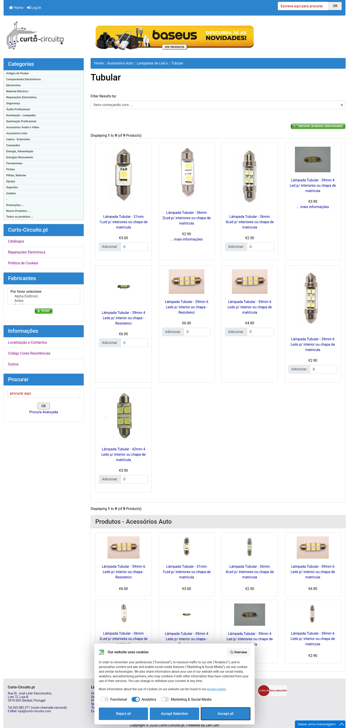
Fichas (10, 169)
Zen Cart (212, 725)
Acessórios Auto (16, 133)
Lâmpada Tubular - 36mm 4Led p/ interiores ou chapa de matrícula (250, 222)
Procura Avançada (43, 412)
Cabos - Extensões (18, 139)
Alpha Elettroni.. (43, 296)
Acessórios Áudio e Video (22, 127)
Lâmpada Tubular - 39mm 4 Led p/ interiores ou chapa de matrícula (313, 185)
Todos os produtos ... (19, 216)
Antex (43, 301)
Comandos (13, 145)
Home (16, 8)
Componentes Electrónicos (23, 79)
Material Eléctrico (17, 91)
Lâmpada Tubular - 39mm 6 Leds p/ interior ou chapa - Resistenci (186, 307)
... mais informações (186, 239)
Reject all (123, 714)
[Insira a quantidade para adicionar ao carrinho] (134, 247)
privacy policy (216, 689)
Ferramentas (14, 163)
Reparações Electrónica (21, 97)
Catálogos (16, 241)
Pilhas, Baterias (16, 175)
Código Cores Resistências (29, 353)
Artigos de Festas (17, 73)
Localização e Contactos (27, 342)
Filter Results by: (104, 96)
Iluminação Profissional (21, 121)
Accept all (225, 714)
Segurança (13, 103)
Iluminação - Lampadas (21, 115)
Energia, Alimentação (19, 151)
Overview (238, 652)
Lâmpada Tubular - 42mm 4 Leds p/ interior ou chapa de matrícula (123, 454)
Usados (11, 193)
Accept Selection (174, 714)
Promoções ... (15, 205)
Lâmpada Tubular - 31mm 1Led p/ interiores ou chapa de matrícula (123, 222)
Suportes (12, 187)
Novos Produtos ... (18, 211)
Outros (13, 364)
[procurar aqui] (43, 393)
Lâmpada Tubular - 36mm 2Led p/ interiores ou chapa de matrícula (186, 218)
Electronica (13, 85)
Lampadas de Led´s (152, 63)
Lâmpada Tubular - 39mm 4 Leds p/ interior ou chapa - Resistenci (123, 318)
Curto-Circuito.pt (171, 725)
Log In (34, 8)
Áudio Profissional (18, 109)
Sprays (10, 181)
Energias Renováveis (19, 157)
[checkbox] (113, 699)
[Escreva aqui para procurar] (303, 6)
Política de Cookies (23, 263)
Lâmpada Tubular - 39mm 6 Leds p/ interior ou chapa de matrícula (249, 307)
